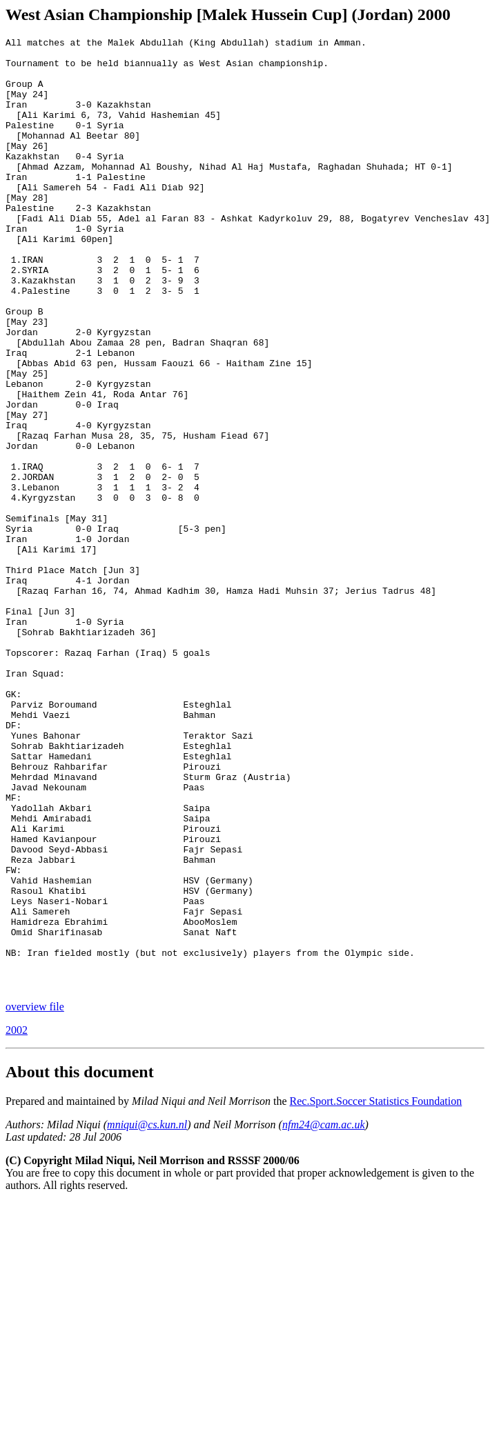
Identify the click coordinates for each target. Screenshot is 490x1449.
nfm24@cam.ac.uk (323, 1315)
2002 (17, 1220)
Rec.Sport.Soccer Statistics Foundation (376, 1291)
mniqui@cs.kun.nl (147, 1315)
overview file (35, 1197)
